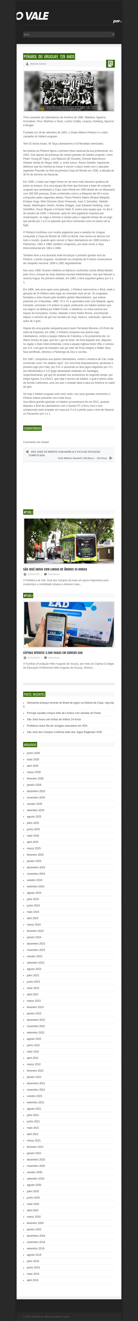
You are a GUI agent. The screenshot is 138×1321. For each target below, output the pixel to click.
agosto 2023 (34, 969)
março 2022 (34, 1064)
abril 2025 (32, 842)
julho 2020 (33, 1191)
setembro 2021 (35, 1102)
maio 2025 (33, 835)
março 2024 (34, 924)
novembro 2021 (36, 1089)
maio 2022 (33, 1051)
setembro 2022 (35, 1032)
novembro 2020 (36, 1165)
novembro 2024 (36, 873)
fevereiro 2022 (35, 1070)
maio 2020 (33, 1204)
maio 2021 (33, 1127)
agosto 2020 (34, 1185)
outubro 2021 (34, 1096)
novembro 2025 (36, 797)
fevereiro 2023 (35, 1007)
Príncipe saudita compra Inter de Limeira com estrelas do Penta (64, 713)
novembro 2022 (36, 1026)
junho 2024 (33, 905)
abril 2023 (32, 994)
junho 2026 (33, 753)
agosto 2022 (34, 1038)
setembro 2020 (35, 1178)
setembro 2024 (35, 886)
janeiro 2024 (34, 937)
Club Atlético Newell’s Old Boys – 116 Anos (82, 458)
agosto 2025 (34, 816)
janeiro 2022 (34, 1077)
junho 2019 (33, 1267)
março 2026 (34, 772)
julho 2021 (33, 1115)
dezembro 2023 (36, 943)
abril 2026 (32, 765)
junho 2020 (33, 1197)
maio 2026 (33, 759)
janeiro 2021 (34, 1153)
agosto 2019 (34, 1254)
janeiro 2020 (34, 1229)
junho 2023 (33, 981)
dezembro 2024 (36, 867)
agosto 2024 (34, 892)
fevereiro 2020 (35, 1223)
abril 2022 (32, 1058)
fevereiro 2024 (35, 930)
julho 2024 (33, 899)
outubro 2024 (34, 880)
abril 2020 (32, 1210)
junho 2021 (33, 1121)
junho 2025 (33, 829)
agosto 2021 (34, 1108)
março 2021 (34, 1140)
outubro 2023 (34, 956)
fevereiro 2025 (35, 854)
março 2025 (34, 848)
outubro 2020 (34, 1172)
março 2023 (34, 1000)
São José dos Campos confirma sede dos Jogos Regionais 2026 (64, 732)
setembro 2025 (35, 810)
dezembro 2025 (36, 791)
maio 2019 (33, 1273)
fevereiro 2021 (35, 1146)
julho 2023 (33, 975)
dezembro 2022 (36, 1019)
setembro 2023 (35, 962)
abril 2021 (32, 1134)
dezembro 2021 (36, 1083)
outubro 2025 (34, 803)
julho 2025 (33, 823)
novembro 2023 (36, 950)
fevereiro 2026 (35, 778)
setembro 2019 (35, 1248)
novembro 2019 (36, 1242)
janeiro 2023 (34, 1013)
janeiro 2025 (34, 861)
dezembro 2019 (36, 1235)
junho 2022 (33, 1045)
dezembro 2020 (36, 1159)
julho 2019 (33, 1261)
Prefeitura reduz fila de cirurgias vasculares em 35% (57, 725)
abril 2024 (32, 918)
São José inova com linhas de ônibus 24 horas (55, 569)
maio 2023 (33, 988)
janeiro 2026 (34, 784)
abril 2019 (32, 1280)
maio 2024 (33, 911)
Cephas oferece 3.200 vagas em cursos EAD (53, 652)
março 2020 (34, 1216)
